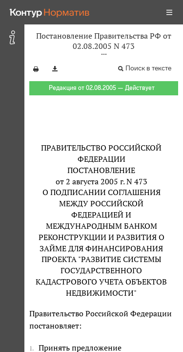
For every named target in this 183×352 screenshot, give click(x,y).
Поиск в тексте (148, 68)
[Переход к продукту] (50, 12)
